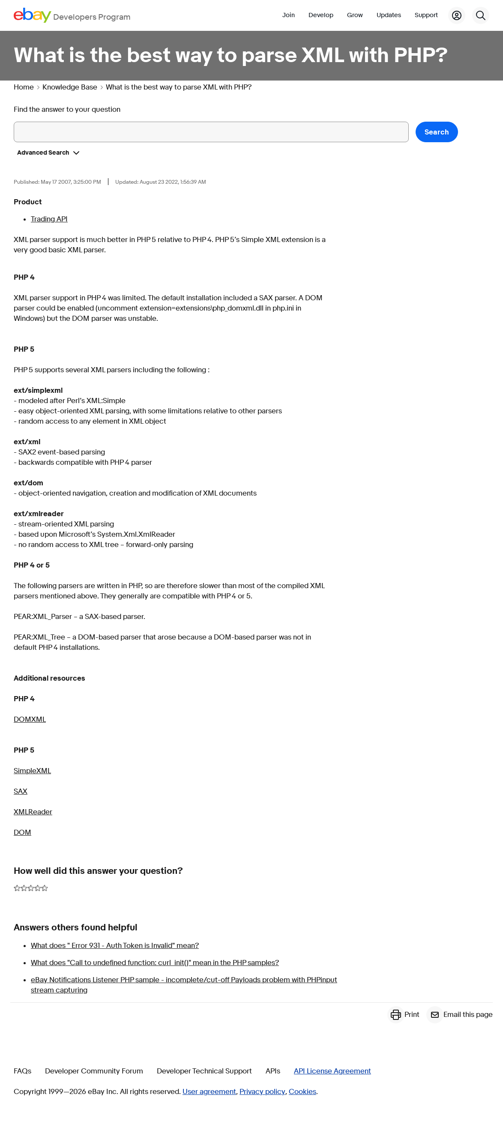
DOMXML (30, 719)
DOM (22, 832)
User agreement (209, 1091)
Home (24, 87)
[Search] (480, 15)
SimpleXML (32, 770)
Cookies (302, 1091)
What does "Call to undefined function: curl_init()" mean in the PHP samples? (155, 962)
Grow (355, 15)
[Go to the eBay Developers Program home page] (72, 15)
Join (288, 15)
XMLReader (33, 811)
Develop (320, 15)
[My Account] (456, 15)
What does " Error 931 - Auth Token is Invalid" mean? (115, 945)
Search (437, 132)
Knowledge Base (69, 87)
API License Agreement (332, 1071)
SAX (20, 791)
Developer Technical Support (204, 1071)
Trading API (49, 219)
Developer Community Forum (94, 1071)
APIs (273, 1071)
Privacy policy (262, 1091)
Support (426, 15)
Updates (389, 15)
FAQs (22, 1071)
